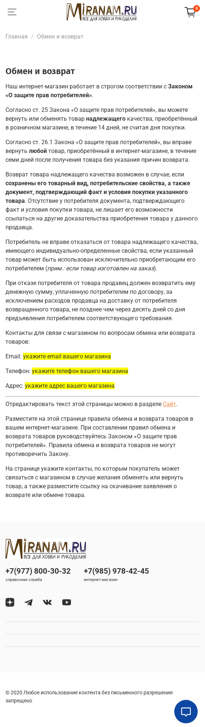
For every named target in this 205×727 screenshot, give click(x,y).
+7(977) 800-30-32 (38, 571)
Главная (16, 36)
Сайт (169, 404)
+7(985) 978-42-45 (116, 571)
